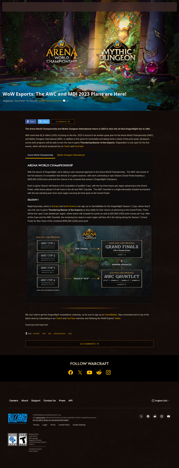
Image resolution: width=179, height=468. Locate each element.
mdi (49, 334)
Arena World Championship (40, 155)
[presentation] (10, 7)
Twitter (117, 318)
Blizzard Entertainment (50, 100)
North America (70, 206)
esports (36, 334)
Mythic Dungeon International (71, 155)
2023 (70, 334)
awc (44, 334)
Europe (55, 206)
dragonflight (60, 334)
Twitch (67, 146)
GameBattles (111, 315)
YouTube (79, 146)
